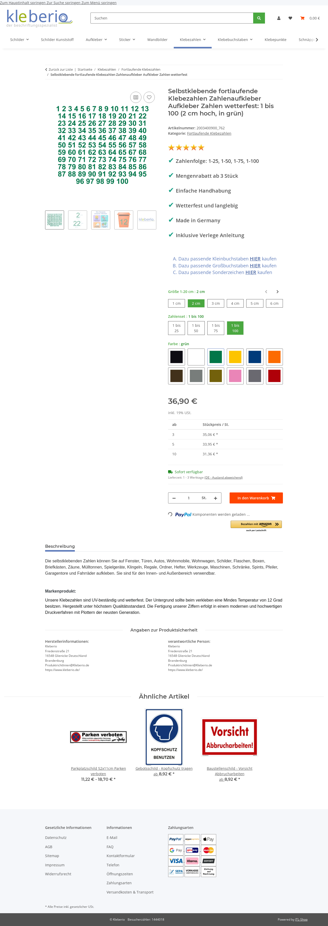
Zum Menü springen (99, 2)
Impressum (55, 864)
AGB (48, 846)
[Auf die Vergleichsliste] (135, 97)
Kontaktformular (121, 855)
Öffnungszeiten (120, 873)
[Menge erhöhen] (215, 498)
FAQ (110, 846)
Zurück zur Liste (61, 69)
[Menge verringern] (174, 498)
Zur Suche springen (64, 2)
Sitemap (52, 855)
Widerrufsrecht (58, 873)
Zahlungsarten (119, 882)
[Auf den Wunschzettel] (149, 97)
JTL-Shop (301, 919)
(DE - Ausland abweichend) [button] (223, 477)
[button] (278, 18)
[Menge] (188, 498)
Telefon (113, 864)
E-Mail (112, 837)
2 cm (198, 303)
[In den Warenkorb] (256, 497)
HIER (255, 259)
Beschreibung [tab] (60, 546)
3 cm (218, 303)
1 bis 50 (198, 328)
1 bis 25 (178, 328)
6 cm (276, 303)
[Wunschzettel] (290, 18)
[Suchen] (171, 18)
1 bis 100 (237, 328)
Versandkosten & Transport (130, 892)
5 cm (257, 303)
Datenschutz (56, 837)
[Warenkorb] (310, 18)
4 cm (237, 303)
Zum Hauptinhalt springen (23, 2)
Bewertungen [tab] (97, 546)
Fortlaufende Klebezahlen (209, 133)
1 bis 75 (218, 328)
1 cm (178, 303)
